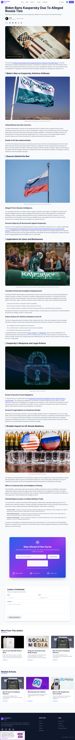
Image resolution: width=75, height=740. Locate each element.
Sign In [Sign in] (71, 2)
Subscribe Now (53, 556)
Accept (20, 734)
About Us (41, 723)
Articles (40, 725)
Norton (30, 332)
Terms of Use (61, 725)
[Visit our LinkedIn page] (9, 729)
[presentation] (37, 563)
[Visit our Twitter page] (13, 729)
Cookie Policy (9, 736)
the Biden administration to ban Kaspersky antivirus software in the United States (35, 63)
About (27, 2)
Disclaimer (60, 723)
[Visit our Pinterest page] (2, 729)
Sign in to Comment (14, 617)
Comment (9, 601)
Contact (39, 2)
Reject (20, 736)
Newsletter (45, 2)
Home (22, 2)
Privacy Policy (61, 721)
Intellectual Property (62, 728)
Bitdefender (43, 332)
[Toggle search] (61, 2)
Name (8, 594)
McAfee (34, 332)
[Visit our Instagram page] (6, 729)
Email (39, 594)
